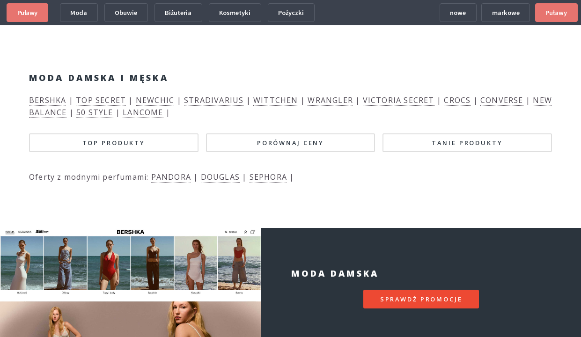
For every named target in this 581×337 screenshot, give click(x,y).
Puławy (27, 12)
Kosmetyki (234, 12)
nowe (458, 12)
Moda (78, 12)
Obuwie (126, 12)
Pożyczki (291, 12)
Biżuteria (178, 12)
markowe (506, 12)
